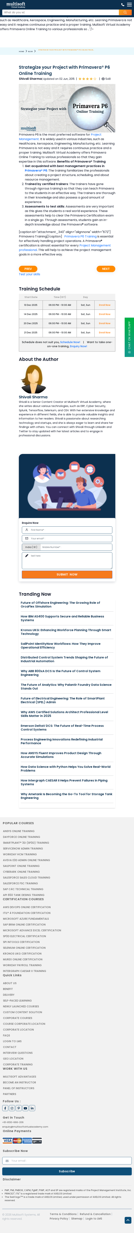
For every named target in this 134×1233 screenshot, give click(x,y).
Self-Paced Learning (17, 1000)
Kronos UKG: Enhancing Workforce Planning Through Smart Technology (66, 632)
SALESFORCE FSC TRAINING (20, 883)
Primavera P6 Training (80, 236)
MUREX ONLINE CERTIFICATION (22, 959)
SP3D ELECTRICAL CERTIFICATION (24, 936)
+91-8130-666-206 (13, 1122)
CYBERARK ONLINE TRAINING (21, 872)
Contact (9, 1047)
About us (9, 983)
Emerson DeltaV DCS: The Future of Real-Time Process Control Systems (62, 727)
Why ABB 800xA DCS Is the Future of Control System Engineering (60, 673)
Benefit (8, 989)
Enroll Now (104, 305)
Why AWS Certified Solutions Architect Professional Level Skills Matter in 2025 (64, 714)
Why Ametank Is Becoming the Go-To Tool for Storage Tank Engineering (66, 796)
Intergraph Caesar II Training (24, 971)
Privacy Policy (59, 1218)
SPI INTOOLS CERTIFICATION (21, 942)
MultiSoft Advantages (19, 1077)
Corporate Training (18, 1064)
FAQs (6, 1035)
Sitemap (76, 1218)
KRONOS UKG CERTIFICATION (22, 953)
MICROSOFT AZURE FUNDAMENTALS (26, 919)
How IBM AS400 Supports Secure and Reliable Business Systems (62, 618)
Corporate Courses (17, 1018)
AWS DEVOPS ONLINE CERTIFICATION (27, 907)
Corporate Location (18, 1029)
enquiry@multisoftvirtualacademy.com (25, 1126)
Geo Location (13, 1059)
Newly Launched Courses (21, 1006)
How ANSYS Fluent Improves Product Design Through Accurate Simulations (61, 755)
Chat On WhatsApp (129, 337)
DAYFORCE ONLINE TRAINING (21, 837)
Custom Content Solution (22, 1012)
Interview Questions (18, 1053)
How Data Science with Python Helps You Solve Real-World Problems (65, 768)
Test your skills (29, 274)
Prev (28, 269)
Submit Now (67, 574)
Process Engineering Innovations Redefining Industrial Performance (62, 741)
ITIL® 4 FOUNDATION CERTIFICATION (26, 913)
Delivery (8, 995)
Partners (9, 1094)
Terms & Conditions (63, 1214)
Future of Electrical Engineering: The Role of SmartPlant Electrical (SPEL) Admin (63, 700)
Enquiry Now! (78, 346)
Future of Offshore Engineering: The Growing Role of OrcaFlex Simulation (60, 604)
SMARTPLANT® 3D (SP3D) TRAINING (26, 843)
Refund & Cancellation (95, 1214)
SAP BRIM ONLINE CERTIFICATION (24, 924)
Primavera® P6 (36, 170)
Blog (30, 52)
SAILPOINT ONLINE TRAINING (21, 866)
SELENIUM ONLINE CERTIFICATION (24, 948)
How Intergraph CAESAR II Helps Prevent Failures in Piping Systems (64, 782)
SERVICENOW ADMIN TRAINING (23, 848)
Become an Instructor (19, 1082)
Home (21, 52)
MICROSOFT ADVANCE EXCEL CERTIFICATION (32, 930)
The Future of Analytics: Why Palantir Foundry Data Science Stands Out (66, 686)
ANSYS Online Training (19, 831)
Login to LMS (12, 1041)
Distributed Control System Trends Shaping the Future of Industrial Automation (64, 659)
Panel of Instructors (18, 1088)
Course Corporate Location (24, 1024)
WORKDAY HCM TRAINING (20, 854)
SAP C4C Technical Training (23, 889)
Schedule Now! (70, 342)
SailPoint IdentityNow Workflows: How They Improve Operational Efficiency (61, 645)
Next (106, 269)
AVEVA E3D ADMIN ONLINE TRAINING (26, 860)
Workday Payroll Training (22, 965)
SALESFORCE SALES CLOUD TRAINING (26, 877)
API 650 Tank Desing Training (23, 895)
